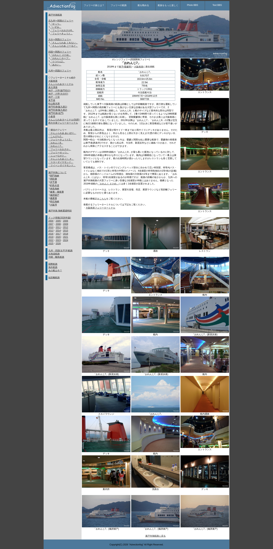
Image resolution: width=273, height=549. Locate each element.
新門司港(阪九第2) (57, 110)
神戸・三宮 (54, 97)
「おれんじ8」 (55, 143)
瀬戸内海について (57, 172)
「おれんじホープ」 (60, 58)
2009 (65, 224)
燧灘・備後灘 (57, 192)
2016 (50, 234)
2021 (65, 237)
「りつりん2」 (57, 61)
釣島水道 (54, 185)
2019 (50, 237)
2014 (58, 230)
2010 (50, 227)
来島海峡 (54, 188)
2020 (58, 237)
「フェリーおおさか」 (59, 149)
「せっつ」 (55, 24)
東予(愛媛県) (125, 66)
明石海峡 (54, 201)
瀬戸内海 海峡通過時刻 (60, 210)
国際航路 (52, 264)
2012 (65, 227)
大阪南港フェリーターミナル (100, 207)
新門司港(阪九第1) (57, 106)
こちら (102, 198)
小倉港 (51, 116)
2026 (58, 243)
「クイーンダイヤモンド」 (62, 165)
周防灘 (53, 179)
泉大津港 (52, 87)
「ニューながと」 (57, 155)
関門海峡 (54, 175)
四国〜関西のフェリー (59, 52)
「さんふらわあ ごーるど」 (64, 46)
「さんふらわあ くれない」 (64, 42)
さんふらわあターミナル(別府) (63, 119)
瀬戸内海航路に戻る (155, 536)
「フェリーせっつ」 (58, 152)
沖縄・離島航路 (56, 257)
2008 (58, 224)
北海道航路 (54, 253)
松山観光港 (54, 103)
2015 (65, 230)
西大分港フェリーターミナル (63, 123)
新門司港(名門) (56, 113)
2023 (58, 240)
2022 (50, 240)
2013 (50, 230)
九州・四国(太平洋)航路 (60, 250)
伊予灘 (53, 182)
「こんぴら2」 (55, 136)
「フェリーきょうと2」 (60, 139)
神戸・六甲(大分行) (58, 94)
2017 (58, 234)
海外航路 (52, 267)
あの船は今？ (55, 270)
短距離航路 (54, 277)
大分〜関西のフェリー (59, 39)
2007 (50, 224)
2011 (58, 227)
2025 (50, 243)
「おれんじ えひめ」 (60, 55)
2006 (65, 221)
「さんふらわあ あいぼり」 (62, 133)
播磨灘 (53, 198)
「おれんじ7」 (55, 146)
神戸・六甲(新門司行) (59, 90)
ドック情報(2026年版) (59, 217)
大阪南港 (52, 81)
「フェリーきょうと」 (61, 33)
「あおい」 (55, 64)
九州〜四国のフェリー (59, 70)
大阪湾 (53, 204)
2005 (58, 221)
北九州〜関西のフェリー (60, 20)
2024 (65, 240)
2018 (65, 234)
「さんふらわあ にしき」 (61, 159)
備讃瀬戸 (54, 195)
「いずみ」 (55, 27)
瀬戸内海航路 (55, 14)
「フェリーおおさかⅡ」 (62, 30)
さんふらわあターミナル (60, 84)
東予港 (51, 100)
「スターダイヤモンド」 (60, 162)
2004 (50, 221)
